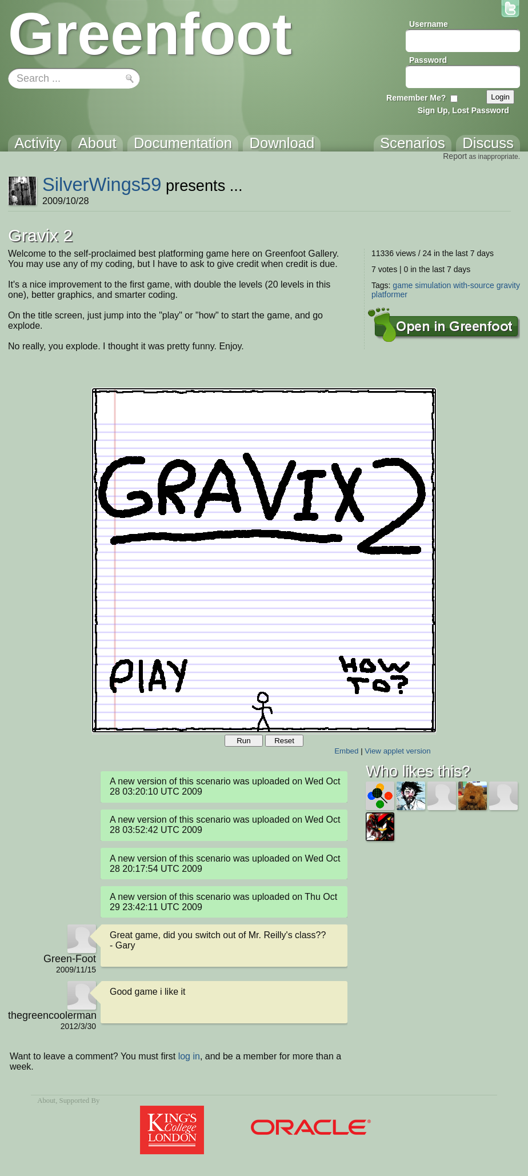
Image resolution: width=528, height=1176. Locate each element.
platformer (389, 294)
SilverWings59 (102, 184)
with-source (473, 285)
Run (243, 740)
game (403, 285)
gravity (508, 285)
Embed (346, 751)
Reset (284, 740)
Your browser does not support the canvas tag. (264, 560)
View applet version (397, 751)
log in (189, 1056)
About (46, 1101)
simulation (433, 285)
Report (455, 156)
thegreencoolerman (52, 1015)
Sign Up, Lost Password (463, 110)
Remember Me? (416, 97)
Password (428, 60)
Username (428, 24)
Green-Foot (69, 958)
